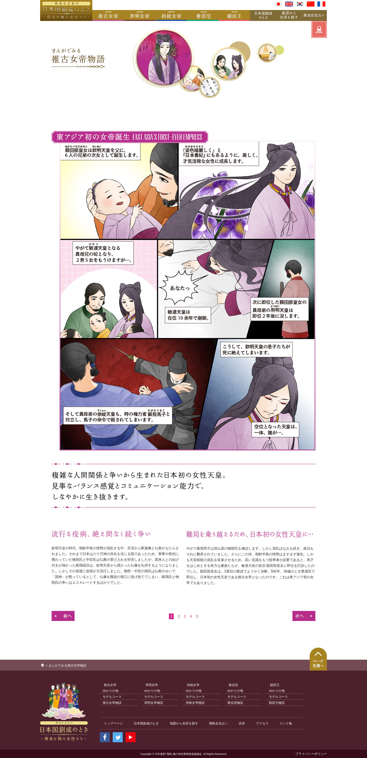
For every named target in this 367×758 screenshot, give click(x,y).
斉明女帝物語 (153, 702)
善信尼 (233, 685)
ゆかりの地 (110, 690)
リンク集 (286, 723)
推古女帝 (110, 685)
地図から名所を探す (184, 723)
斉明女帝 (151, 685)
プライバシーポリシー (311, 753)
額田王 (275, 685)
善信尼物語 (235, 702)
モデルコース (112, 696)
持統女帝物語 (195, 702)
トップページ (113, 723)
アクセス (262, 723)
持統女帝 (193, 685)
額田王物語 (277, 702)
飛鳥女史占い (218, 723)
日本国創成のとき (146, 723)
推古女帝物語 (112, 702)
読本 (242, 723)
